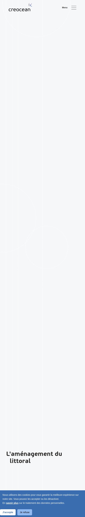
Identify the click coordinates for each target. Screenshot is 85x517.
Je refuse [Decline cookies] (25, 512)
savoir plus (12, 503)
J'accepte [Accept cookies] (8, 512)
